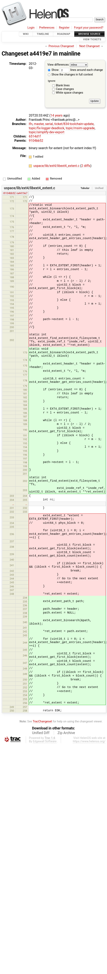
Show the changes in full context (70, 74)
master (39, 124)
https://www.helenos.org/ (89, 741)
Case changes (65, 89)
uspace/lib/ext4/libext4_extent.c (56, 166)
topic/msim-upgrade (80, 128)
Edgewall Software (45, 741)
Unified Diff (40, 733)
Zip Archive (66, 733)
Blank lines (63, 85)
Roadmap (63, 33)
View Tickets (92, 39)
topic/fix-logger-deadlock (46, 128)
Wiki (26, 33)
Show (53, 70)
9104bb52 (36, 141)
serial (49, 124)
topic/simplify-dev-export (46, 132)
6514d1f (35, 136)
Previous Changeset (61, 46)
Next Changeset (89, 46)
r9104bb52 (9, 193)
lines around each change (81, 70)
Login (31, 27)
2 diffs (85, 166)
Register (64, 27)
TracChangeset (42, 721)
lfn (30, 124)
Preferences (46, 27)
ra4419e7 (22, 193)
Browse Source (89, 33)
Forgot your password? (88, 27)
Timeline (43, 33)
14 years (56, 115)
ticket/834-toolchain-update (74, 124)
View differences (58, 64)
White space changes (69, 92)
